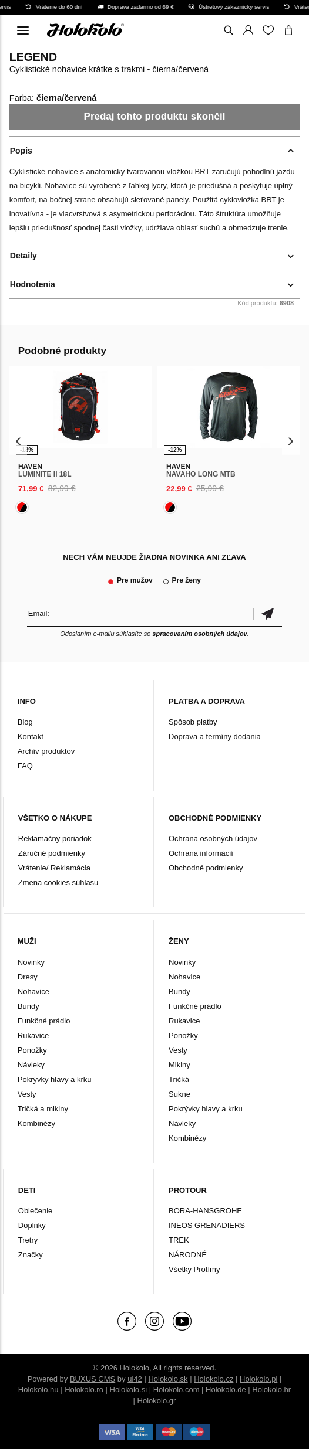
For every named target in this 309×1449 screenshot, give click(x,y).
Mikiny (179, 1064)
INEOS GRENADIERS (207, 1225)
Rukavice (33, 1035)
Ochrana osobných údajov (213, 838)
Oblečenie (35, 1210)
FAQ (25, 765)
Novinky (31, 962)
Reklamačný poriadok (55, 838)
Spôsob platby (193, 721)
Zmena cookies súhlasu (58, 882)
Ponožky (32, 1050)
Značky (30, 1254)
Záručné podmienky (51, 853)
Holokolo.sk (167, 1379)
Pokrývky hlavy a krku (55, 1079)
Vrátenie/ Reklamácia (54, 867)
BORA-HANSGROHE (205, 1210)
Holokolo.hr (271, 1389)
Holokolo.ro (84, 1389)
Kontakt (30, 736)
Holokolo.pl (258, 1379)
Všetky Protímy (194, 1269)
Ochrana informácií (201, 853)
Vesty (27, 1094)
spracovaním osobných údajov (199, 633)
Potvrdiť (267, 613)
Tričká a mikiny (43, 1108)
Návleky (31, 1064)
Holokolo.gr (156, 1400)
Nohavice (33, 991)
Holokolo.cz (213, 1379)
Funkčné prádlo (44, 1020)
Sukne (179, 1094)
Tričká (179, 1079)
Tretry (28, 1240)
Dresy (28, 976)
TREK (179, 1240)
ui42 (134, 1379)
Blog (25, 721)
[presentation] (18, 440)
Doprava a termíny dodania (215, 736)
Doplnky (32, 1225)
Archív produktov (46, 751)
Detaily (23, 255)
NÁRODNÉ (188, 1254)
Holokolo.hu (38, 1389)
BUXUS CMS (92, 1379)
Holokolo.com (176, 1389)
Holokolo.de (226, 1389)
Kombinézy (36, 1123)
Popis (21, 150)
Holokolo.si (128, 1389)
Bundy (28, 1006)
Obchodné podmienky (206, 867)
